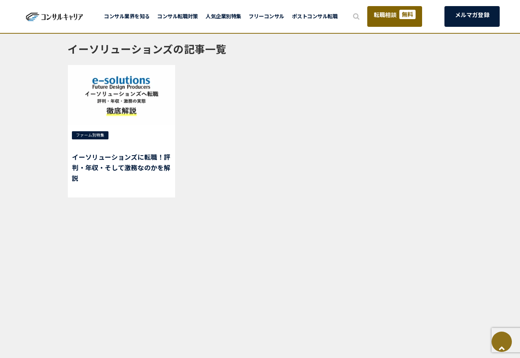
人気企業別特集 (223, 16)
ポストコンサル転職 (315, 16)
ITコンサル (125, 135)
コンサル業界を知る (127, 16)
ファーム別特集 (90, 135)
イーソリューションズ (95, 145)
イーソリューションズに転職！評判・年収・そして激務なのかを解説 (121, 167)
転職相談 (395, 14)
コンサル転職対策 (177, 16)
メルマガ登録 (472, 15)
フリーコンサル (266, 16)
